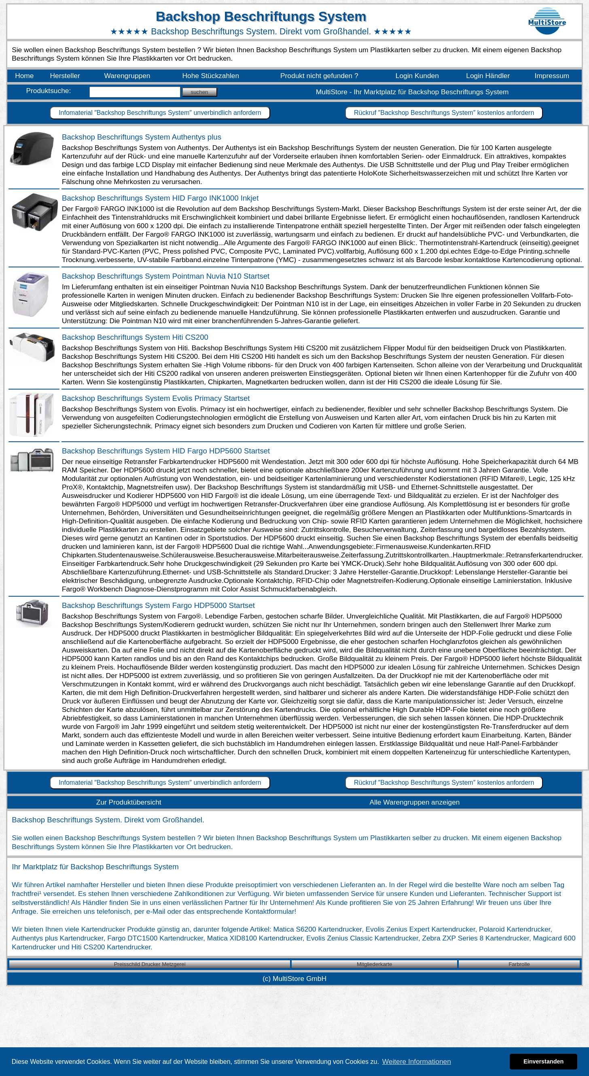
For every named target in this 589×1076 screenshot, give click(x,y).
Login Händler (488, 76)
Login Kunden (417, 76)
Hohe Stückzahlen (210, 76)
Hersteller (65, 76)
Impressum (552, 76)
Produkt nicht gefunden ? (319, 76)
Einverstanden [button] (543, 1061)
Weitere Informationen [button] (416, 1061)
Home (24, 76)
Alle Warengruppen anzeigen (415, 802)
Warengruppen (127, 76)
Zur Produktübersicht (128, 802)
